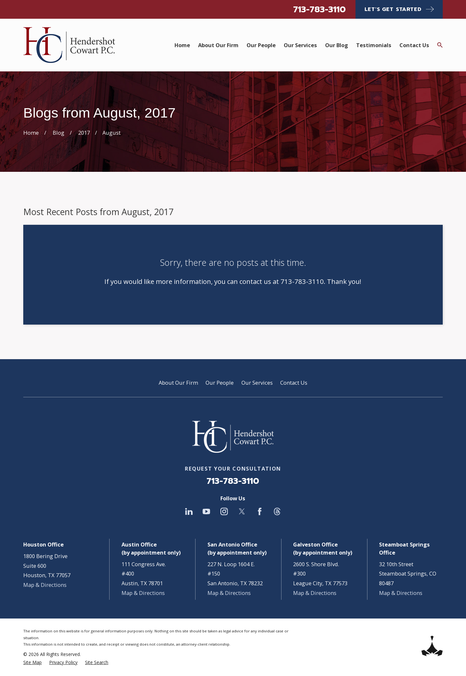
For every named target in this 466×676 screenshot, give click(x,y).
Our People (220, 382)
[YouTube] (206, 511)
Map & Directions (45, 584)
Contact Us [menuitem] (414, 45)
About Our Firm (178, 382)
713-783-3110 (319, 9)
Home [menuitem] (182, 45)
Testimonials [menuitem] (373, 45)
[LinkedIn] (189, 511)
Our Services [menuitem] (300, 45)
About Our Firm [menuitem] (218, 45)
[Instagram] (224, 511)
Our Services (257, 382)
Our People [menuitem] (261, 45)
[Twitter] (242, 511)
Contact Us (293, 382)
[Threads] (277, 511)
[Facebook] (259, 511)
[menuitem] (32, 663)
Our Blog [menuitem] (336, 45)
